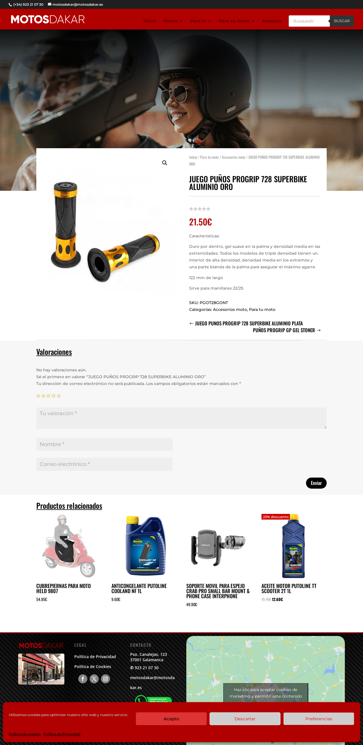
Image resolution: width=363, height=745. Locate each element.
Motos (171, 21)
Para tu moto (234, 21)
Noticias (272, 21)
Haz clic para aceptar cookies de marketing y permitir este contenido (265, 693)
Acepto (171, 718)
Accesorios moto (233, 153)
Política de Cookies (92, 666)
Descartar (245, 718)
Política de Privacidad (61, 734)
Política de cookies (25, 734)
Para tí (198, 21)
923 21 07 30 (147, 667)
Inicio (149, 21)
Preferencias (318, 718)
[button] (165, 159)
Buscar (342, 20)
